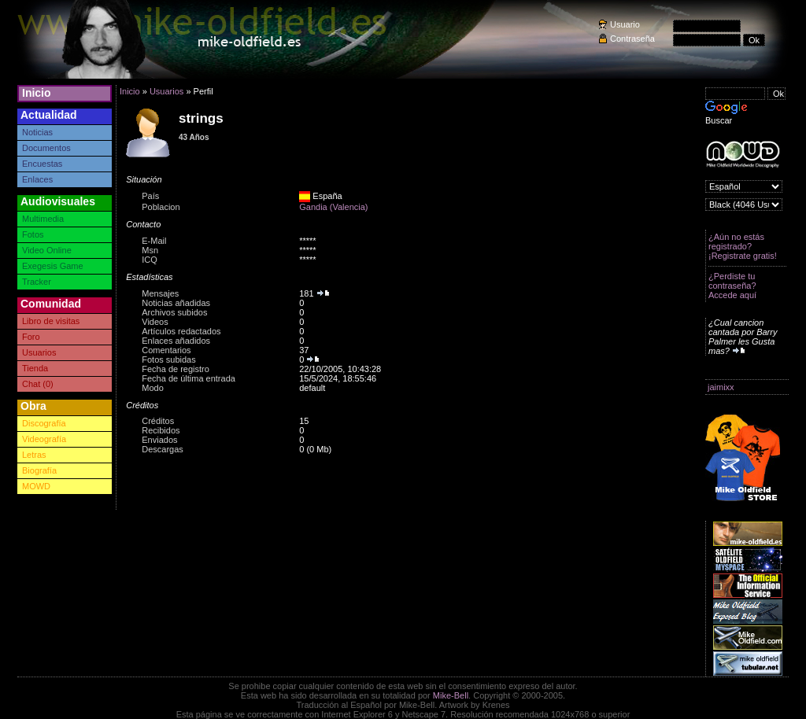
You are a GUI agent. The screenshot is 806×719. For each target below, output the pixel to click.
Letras (34, 454)
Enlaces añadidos (176, 340)
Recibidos (160, 430)
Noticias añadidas (176, 303)
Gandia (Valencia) (333, 207)
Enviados (159, 439)
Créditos (158, 421)
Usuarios (39, 352)
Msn (150, 250)
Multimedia (43, 218)
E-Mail (154, 240)
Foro (31, 336)
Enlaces (37, 179)
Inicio (36, 93)
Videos (155, 321)
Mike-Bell (450, 695)
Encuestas (42, 163)
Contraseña (632, 38)
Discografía (44, 423)
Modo (153, 388)
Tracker (36, 281)
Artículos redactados (181, 331)
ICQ (149, 259)
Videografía (44, 439)
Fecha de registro (175, 369)
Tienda (35, 368)
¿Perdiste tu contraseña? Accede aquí (732, 285)
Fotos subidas (168, 359)
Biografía (39, 470)
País (150, 196)
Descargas (162, 449)
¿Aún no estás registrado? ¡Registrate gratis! (742, 246)
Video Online (47, 250)
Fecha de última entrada (188, 378)
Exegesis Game (52, 266)
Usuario (625, 24)
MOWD (36, 486)
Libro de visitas (50, 321)
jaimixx (721, 387)
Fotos (33, 234)
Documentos (46, 148)
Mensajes (160, 293)
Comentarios (166, 350)
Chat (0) (38, 384)
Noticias (37, 132)
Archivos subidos (174, 312)
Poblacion (160, 207)
